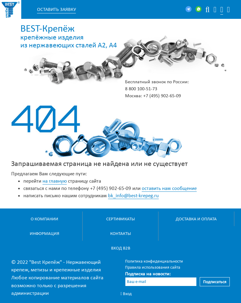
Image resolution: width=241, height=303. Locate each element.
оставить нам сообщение (169, 188)
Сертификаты (120, 219)
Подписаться (214, 281)
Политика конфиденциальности (154, 261)
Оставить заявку (56, 9)
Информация (44, 233)
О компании (44, 219)
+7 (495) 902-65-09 (162, 95)
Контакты (120, 233)
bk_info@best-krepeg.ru (133, 195)
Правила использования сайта (152, 267)
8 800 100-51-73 (141, 88)
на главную (54, 181)
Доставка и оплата (196, 219)
